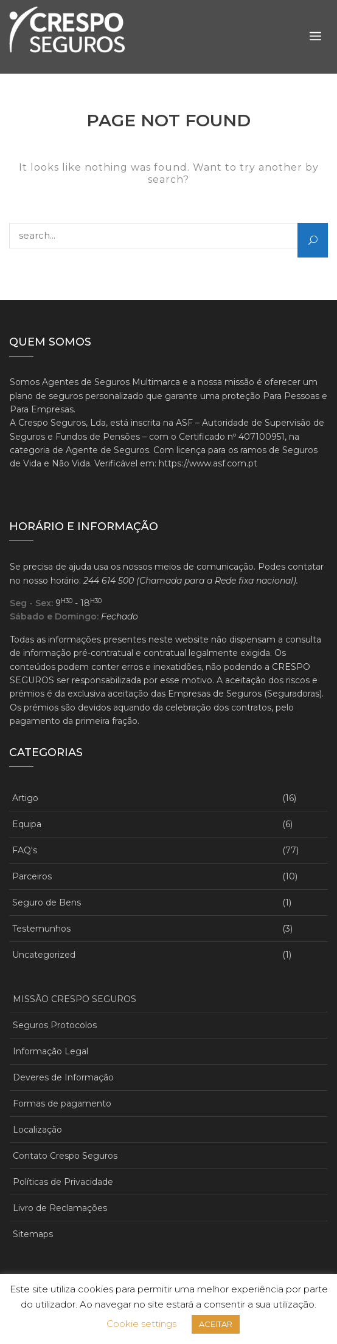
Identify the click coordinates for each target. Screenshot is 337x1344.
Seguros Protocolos (55, 1025)
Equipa (26, 824)
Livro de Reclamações (60, 1207)
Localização (37, 1129)
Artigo (25, 798)
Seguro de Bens (46, 902)
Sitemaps (33, 1234)
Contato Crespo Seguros (65, 1155)
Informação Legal (50, 1051)
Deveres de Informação (63, 1077)
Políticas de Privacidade (63, 1181)
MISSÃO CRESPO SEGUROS (74, 999)
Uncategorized (43, 954)
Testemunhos (41, 928)
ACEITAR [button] (215, 1324)
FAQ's (24, 850)
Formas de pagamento (62, 1103)
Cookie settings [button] (141, 1323)
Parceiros (32, 876)
